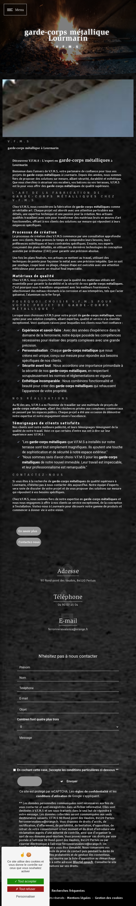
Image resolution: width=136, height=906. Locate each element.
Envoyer (72, 772)
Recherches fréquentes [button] (68, 891)
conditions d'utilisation (51, 787)
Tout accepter (25, 881)
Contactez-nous (29, 542)
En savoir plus (27, 531)
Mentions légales (79, 898)
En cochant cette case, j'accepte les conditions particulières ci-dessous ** (68, 761)
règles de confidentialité (91, 783)
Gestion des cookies (109, 898)
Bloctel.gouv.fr (83, 853)
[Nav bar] (15, 9)
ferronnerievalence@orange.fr (68, 620)
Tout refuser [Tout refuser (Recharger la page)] (25, 889)
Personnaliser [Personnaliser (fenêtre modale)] (25, 896)
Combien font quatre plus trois (38, 710)
